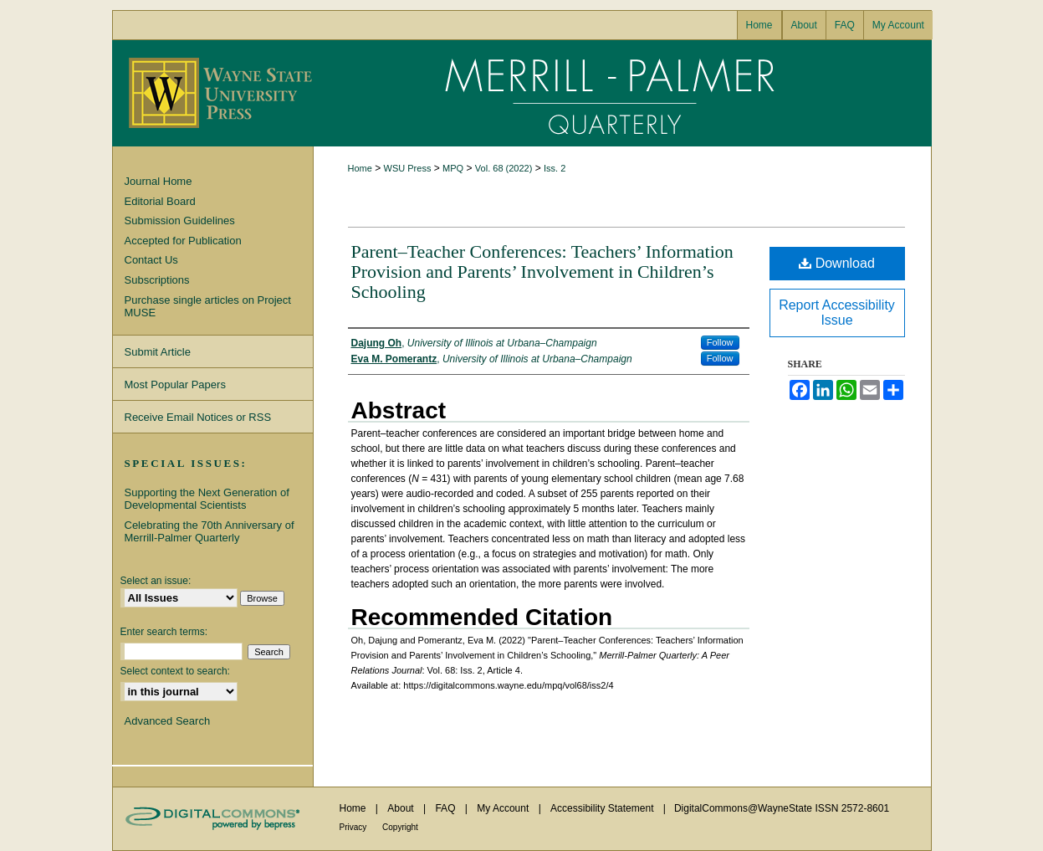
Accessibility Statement (603, 808)
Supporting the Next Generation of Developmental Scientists (207, 499)
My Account (504, 808)
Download (837, 263)
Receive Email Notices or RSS (198, 417)
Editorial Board (160, 201)
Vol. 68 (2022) (504, 168)
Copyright (400, 827)
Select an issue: (156, 581)
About (402, 808)
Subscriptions (157, 280)
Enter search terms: (164, 632)
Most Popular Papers (175, 384)
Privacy (355, 827)
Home (360, 168)
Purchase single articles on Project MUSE (208, 307)
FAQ (446, 808)
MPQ (452, 168)
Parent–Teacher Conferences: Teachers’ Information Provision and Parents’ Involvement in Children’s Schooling (542, 271)
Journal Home (158, 181)
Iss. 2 (554, 168)
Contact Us (151, 260)
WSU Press (408, 168)
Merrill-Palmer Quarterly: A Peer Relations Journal (622, 93)
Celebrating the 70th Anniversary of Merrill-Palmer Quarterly (209, 532)
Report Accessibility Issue (837, 312)
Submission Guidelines (180, 220)
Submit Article (158, 352)
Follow (720, 342)
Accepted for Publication (183, 240)
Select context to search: (175, 671)
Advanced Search (168, 721)
